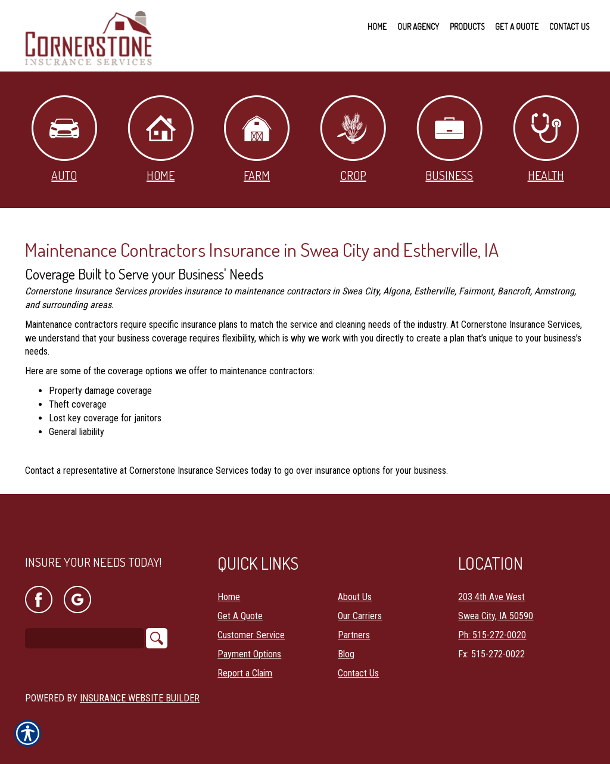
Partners (354, 633)
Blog (346, 653)
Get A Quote (240, 614)
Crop (353, 139)
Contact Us (358, 672)
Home (160, 139)
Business (449, 139)
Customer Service (251, 633)
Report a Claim (244, 672)
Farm (257, 139)
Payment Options (249, 653)
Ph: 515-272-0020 (492, 633)
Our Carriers (360, 614)
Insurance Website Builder (140, 697)
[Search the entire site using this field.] (84, 638)
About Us (355, 595)
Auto (64, 139)
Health (546, 139)
